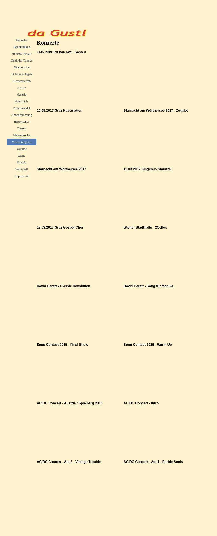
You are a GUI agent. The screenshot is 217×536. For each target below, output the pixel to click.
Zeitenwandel (21, 108)
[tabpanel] (79, 52)
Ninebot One (21, 67)
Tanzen (21, 128)
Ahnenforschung (21, 115)
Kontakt (21, 162)
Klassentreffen (22, 81)
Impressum (21, 176)
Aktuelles (22, 40)
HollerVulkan (21, 47)
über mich (21, 101)
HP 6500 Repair (22, 53)
